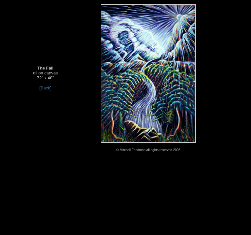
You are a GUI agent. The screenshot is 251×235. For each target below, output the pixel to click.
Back (45, 88)
